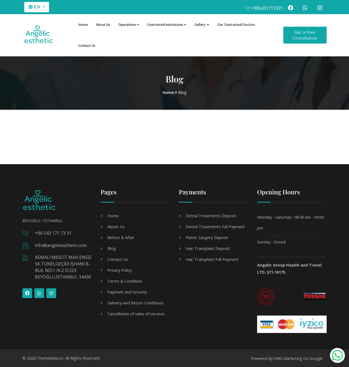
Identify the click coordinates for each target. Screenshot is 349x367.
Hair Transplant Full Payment (212, 259)
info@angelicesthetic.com (61, 245)
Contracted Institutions (166, 24)
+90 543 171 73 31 (53, 233)
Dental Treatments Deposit (211, 215)
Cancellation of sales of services (135, 313)
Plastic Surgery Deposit (207, 237)
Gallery (201, 24)
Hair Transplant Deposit (207, 248)
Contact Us (87, 46)
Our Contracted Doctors (236, 24)
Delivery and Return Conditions (135, 302)
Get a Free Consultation (305, 35)
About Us (103, 24)
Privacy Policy (119, 270)
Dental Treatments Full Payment (215, 226)
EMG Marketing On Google (298, 357)
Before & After (120, 237)
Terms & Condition (124, 280)
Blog (111, 248)
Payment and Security (127, 291)
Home (83, 24)
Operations (128, 24)
